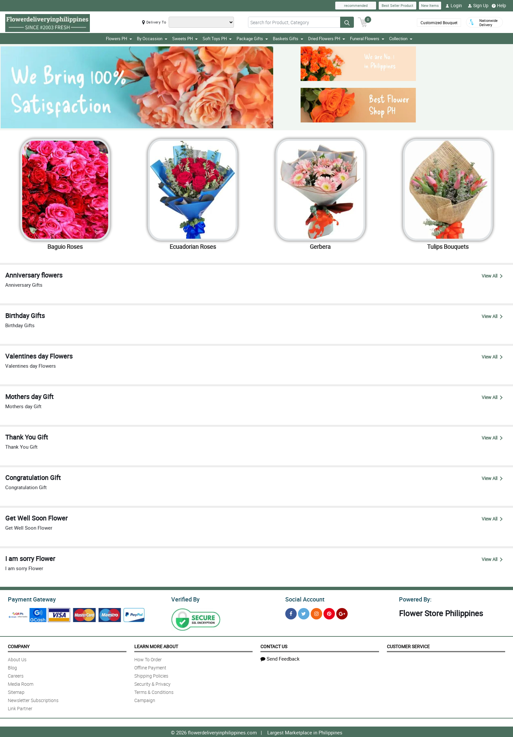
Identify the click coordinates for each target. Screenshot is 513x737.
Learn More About (156, 645)
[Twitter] (303, 612)
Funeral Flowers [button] (367, 38)
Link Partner (20, 707)
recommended (356, 5)
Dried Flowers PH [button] (326, 38)
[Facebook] (291, 612)
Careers (16, 675)
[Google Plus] (342, 612)
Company (18, 645)
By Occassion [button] (152, 38)
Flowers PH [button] (119, 38)
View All (492, 276)
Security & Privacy (152, 683)
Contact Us (273, 645)
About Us (17, 658)
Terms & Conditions (154, 691)
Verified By (184, 598)
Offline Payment (150, 667)
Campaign (144, 699)
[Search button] (347, 22)
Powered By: (414, 598)
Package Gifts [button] (252, 38)
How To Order (148, 658)
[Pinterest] (329, 612)
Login (453, 5)
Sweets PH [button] (185, 38)
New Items (430, 5)
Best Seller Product (397, 5)
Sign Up (478, 5)
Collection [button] (400, 38)
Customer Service (408, 645)
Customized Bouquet (439, 22)
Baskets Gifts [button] (288, 38)
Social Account (303, 598)
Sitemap (16, 691)
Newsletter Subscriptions (33, 699)
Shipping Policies (151, 675)
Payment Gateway (29, 598)
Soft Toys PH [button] (217, 38)
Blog (12, 667)
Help (499, 5)
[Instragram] (316, 612)
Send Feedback (280, 657)
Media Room (20, 683)
